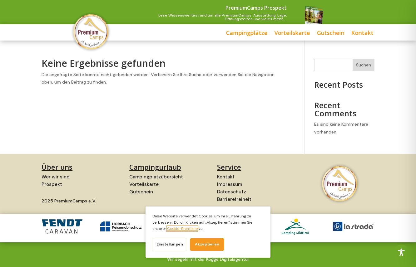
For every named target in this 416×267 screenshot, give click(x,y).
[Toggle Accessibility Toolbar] (401, 252)
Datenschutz (231, 192)
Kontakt (308, 33)
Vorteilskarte (238, 33)
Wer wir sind (56, 177)
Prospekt (52, 184)
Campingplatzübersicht (156, 177)
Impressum (229, 184)
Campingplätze (192, 33)
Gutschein (276, 33)
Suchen (363, 65)
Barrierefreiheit (234, 199)
